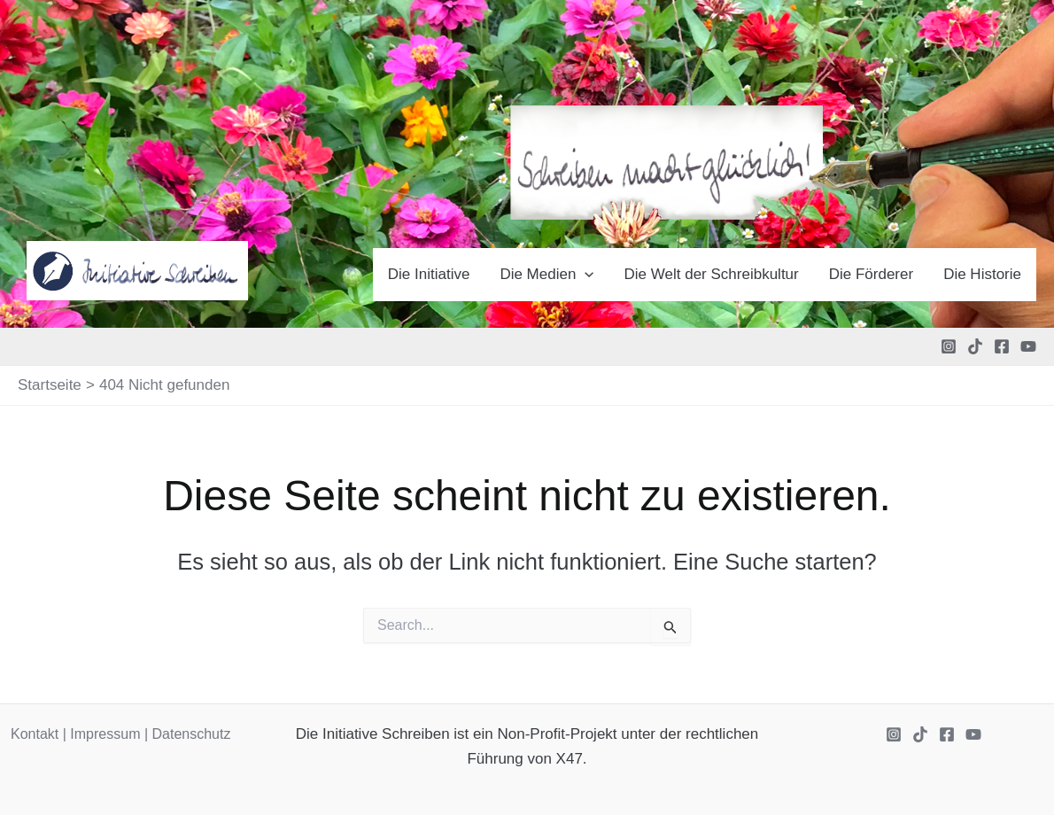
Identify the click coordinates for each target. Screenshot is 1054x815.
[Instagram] (949, 346)
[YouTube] (1028, 346)
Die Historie (982, 274)
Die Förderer (871, 274)
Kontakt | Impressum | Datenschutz (120, 733)
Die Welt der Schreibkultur (711, 274)
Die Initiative (429, 274)
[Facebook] (1002, 346)
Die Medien (546, 274)
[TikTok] (975, 346)
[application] (584, 274)
